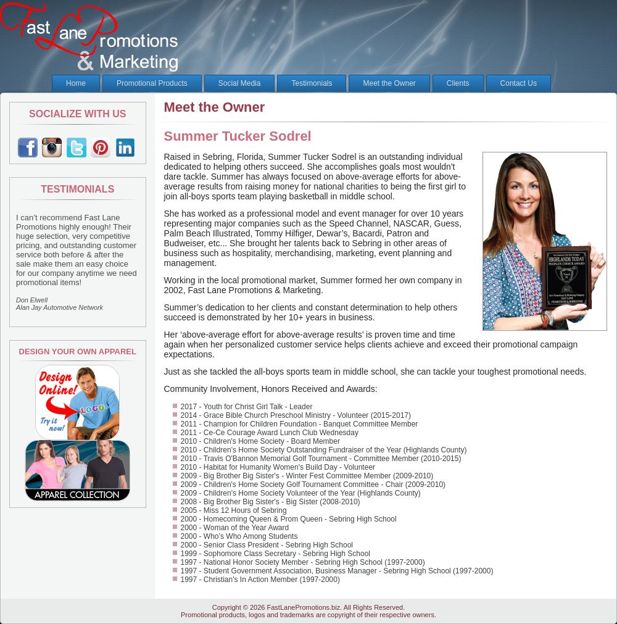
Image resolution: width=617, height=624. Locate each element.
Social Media (239, 83)
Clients (458, 83)
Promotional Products (152, 83)
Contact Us (518, 83)
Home (76, 83)
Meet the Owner (389, 83)
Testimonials (311, 83)
